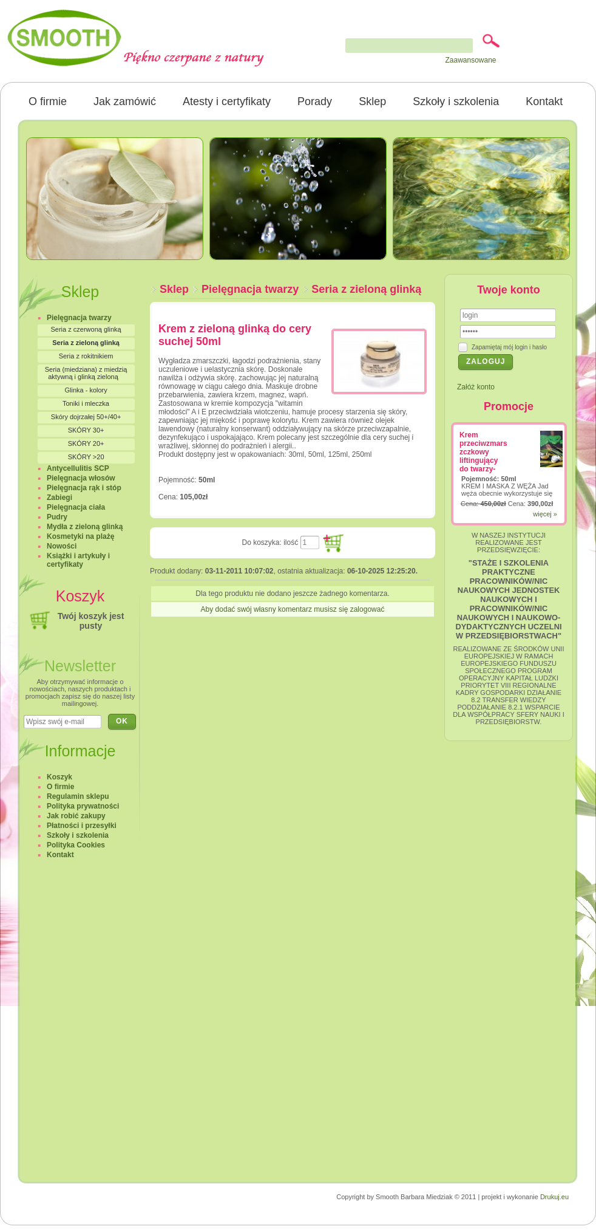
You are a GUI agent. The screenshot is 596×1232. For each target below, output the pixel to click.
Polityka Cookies (76, 845)
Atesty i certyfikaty (227, 101)
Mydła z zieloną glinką (85, 526)
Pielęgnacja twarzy (250, 289)
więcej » (545, 514)
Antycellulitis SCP (78, 468)
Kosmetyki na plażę (80, 536)
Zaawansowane (470, 60)
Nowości (61, 546)
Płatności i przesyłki (82, 825)
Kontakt (544, 101)
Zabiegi (59, 497)
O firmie (48, 101)
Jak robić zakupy (76, 816)
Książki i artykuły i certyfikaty (78, 560)
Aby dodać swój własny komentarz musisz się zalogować (293, 609)
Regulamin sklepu (78, 796)
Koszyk (59, 777)
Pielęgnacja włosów (81, 478)
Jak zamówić (124, 101)
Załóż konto (476, 387)
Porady (314, 101)
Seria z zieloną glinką (366, 289)
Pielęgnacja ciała (76, 507)
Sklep (372, 101)
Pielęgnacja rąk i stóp (84, 488)
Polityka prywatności (83, 806)
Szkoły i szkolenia (456, 101)
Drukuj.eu (554, 1196)
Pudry (57, 517)
